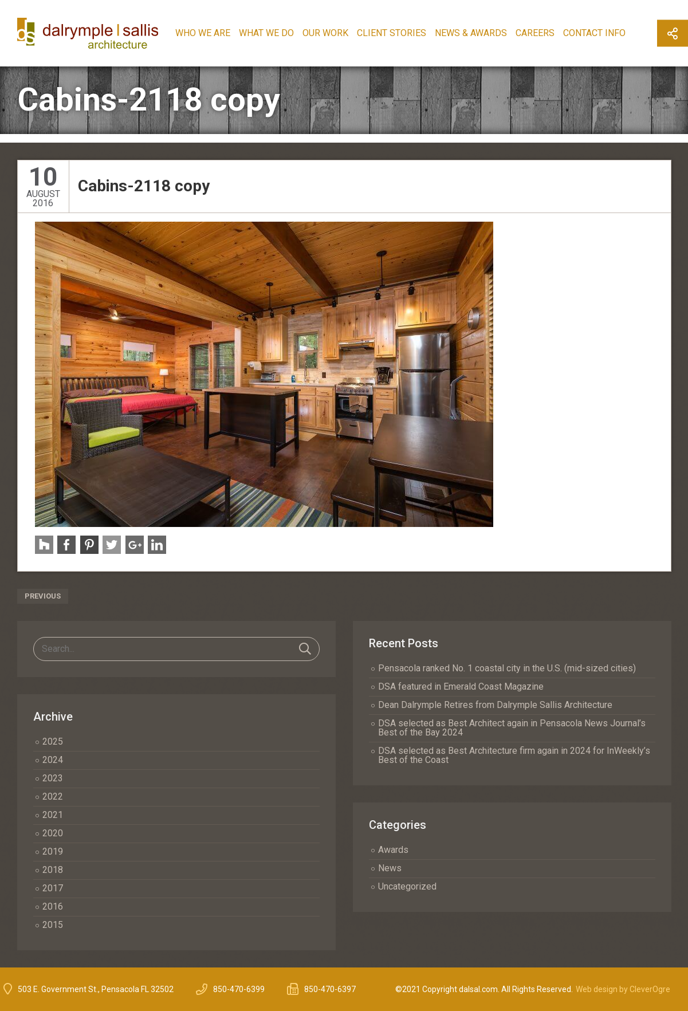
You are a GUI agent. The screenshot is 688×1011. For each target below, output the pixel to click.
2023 (52, 778)
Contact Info (605, 32)
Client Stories (402, 32)
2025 (52, 741)
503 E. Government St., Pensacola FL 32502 (96, 989)
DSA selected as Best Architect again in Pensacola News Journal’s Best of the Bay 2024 (512, 728)
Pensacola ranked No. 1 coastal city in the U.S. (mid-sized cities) (507, 668)
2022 (52, 796)
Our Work (336, 32)
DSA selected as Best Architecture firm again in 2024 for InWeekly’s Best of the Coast (514, 755)
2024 (52, 759)
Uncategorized (407, 886)
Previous (43, 596)
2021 (52, 814)
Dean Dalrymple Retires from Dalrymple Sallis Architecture (495, 704)
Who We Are (213, 32)
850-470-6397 (330, 989)
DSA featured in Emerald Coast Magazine (461, 686)
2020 (52, 833)
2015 (52, 924)
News (390, 868)
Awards (393, 849)
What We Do (277, 32)
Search (305, 649)
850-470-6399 (239, 989)
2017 (52, 888)
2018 (52, 869)
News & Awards (482, 32)
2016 (52, 906)
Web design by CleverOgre (623, 989)
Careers (545, 32)
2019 (52, 851)
